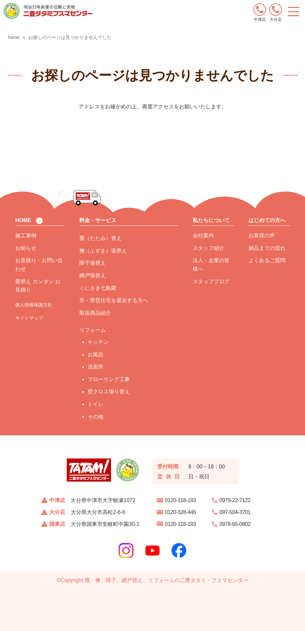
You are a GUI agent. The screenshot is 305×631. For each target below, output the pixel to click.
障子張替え (92, 263)
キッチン (98, 342)
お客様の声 (261, 235)
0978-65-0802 (234, 524)
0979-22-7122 (234, 500)
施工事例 (25, 235)
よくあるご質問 (267, 260)
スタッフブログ (211, 281)
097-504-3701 (234, 512)
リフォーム (92, 330)
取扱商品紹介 (95, 313)
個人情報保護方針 (33, 304)
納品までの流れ (267, 248)
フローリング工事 (109, 379)
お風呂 (95, 354)
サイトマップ (29, 318)
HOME (23, 220)
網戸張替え (92, 275)
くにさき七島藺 (97, 288)
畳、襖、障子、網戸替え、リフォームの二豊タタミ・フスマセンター (166, 580)
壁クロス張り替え (109, 391)
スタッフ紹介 (208, 248)
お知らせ (25, 248)
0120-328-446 (180, 512)
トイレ (95, 404)
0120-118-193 (180, 500)
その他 (95, 416)
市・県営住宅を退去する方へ (113, 300)
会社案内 (203, 235)
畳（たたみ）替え (100, 238)
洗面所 (95, 367)
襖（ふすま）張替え (103, 251)
